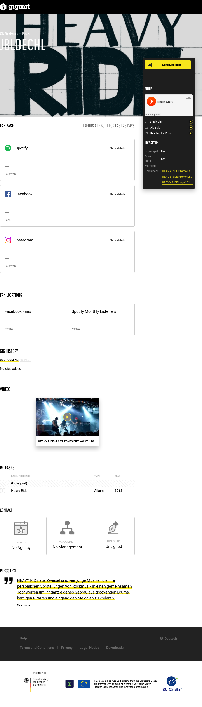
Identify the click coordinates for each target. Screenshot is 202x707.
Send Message (171, 64)
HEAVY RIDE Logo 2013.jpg (177, 182)
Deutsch (170, 638)
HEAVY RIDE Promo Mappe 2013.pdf (177, 176)
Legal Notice (89, 648)
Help (23, 638)
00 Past (25, 359)
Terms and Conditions (37, 648)
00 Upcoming (9, 359)
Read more (23, 605)
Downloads (115, 648)
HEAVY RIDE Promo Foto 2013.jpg (177, 171)
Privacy (67, 648)
